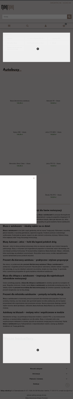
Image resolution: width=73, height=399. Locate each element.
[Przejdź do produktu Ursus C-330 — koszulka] (36, 361)
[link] (13, 38)
